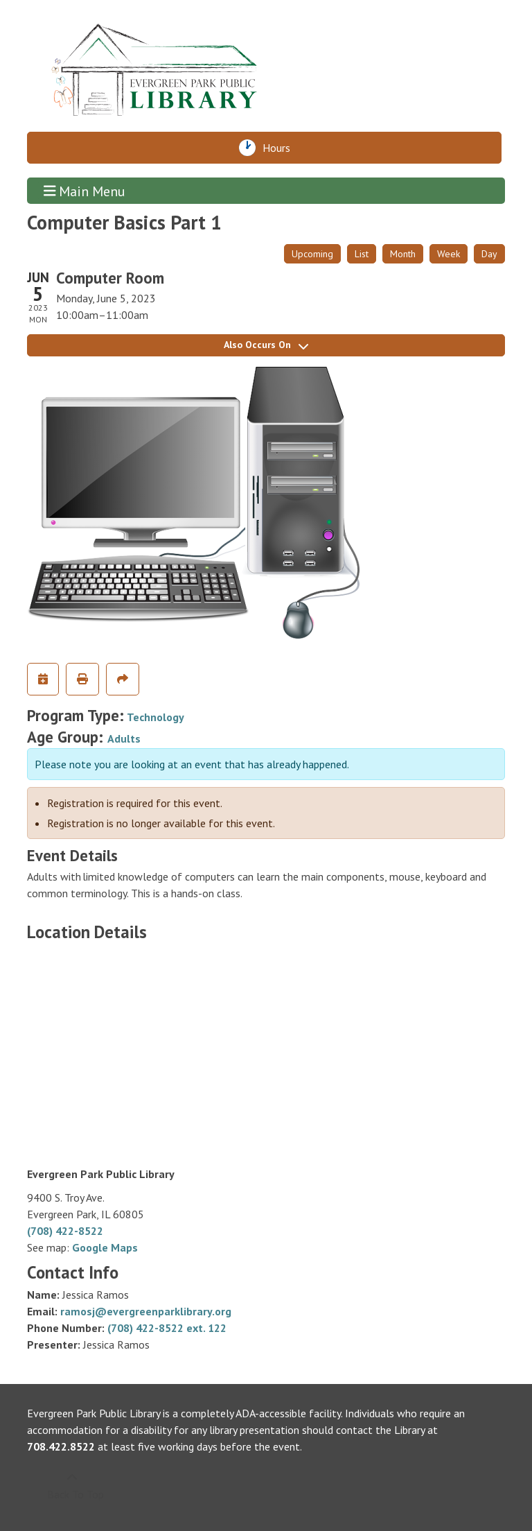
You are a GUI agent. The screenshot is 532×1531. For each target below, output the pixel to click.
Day (489, 254)
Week (448, 254)
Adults (124, 738)
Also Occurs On (266, 344)
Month (403, 254)
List (362, 254)
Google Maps (105, 1247)
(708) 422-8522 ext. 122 (167, 1328)
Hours (280, 147)
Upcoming (312, 254)
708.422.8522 (61, 1446)
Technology (155, 717)
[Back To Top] (71, 1486)
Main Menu (85, 190)
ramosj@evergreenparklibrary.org (145, 1311)
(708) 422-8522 (65, 1231)
